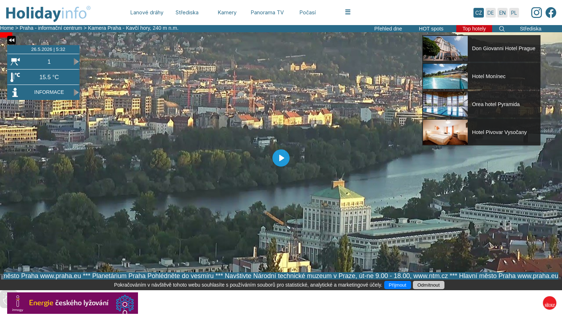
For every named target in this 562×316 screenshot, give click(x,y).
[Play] (281, 158)
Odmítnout (429, 285)
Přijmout (397, 285)
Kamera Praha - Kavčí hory (119, 28)
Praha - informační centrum (51, 28)
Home (7, 28)
